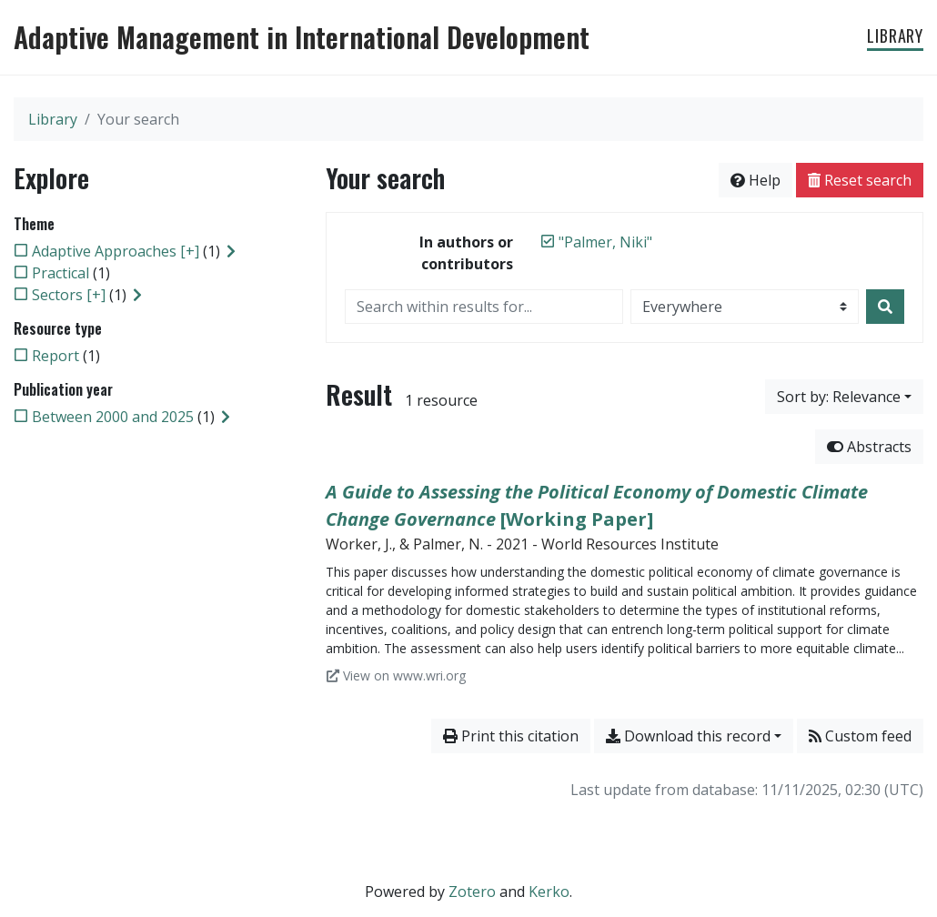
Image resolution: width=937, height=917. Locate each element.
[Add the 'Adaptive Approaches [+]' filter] (115, 251)
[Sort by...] (844, 396)
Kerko (549, 892)
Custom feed (860, 736)
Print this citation (511, 736)
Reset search (860, 180)
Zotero (472, 892)
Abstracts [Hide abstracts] (869, 447)
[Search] (885, 306)
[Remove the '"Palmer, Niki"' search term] (605, 242)
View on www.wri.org (396, 675)
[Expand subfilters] (231, 251)
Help (755, 180)
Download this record (688, 736)
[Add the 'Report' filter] (55, 356)
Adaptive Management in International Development (301, 37)
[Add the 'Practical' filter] (60, 273)
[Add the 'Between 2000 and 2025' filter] (113, 417)
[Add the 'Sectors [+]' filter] (69, 295)
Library (895, 35)
